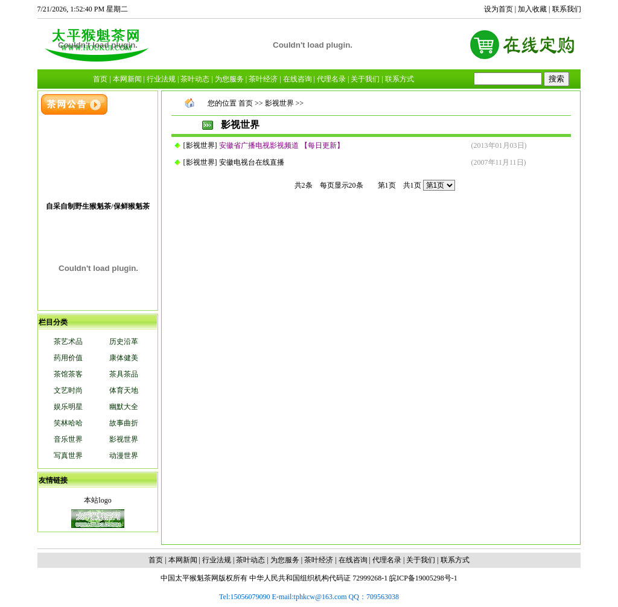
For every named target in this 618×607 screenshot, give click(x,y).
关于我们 (420, 560)
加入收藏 (532, 9)
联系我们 (566, 9)
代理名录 (386, 560)
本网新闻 (182, 560)
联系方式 (455, 560)
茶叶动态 (250, 560)
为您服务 (284, 560)
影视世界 (200, 145)
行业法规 (216, 560)
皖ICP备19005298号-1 (423, 578)
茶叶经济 (318, 560)
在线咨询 (353, 560)
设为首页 (498, 9)
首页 (245, 103)
